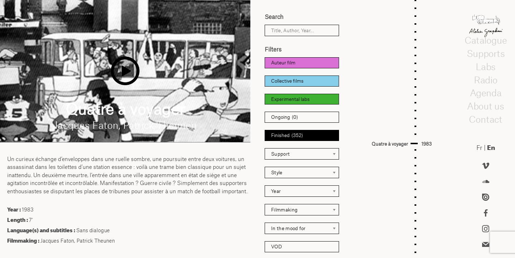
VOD (276, 246)
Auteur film (283, 62)
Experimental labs (290, 99)
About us (485, 106)
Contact (485, 119)
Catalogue (486, 40)
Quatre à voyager (390, 144)
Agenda (485, 92)
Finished (287, 135)
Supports (486, 53)
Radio (485, 79)
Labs (486, 66)
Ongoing (284, 117)
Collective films (287, 81)
